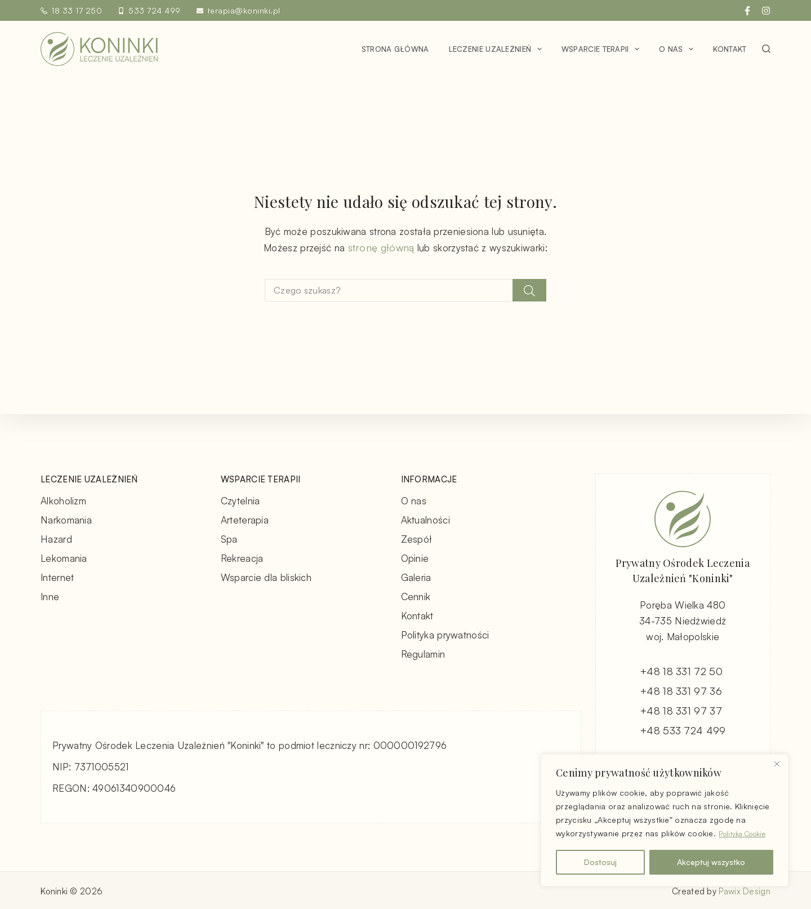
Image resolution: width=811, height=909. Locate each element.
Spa (229, 538)
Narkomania (66, 519)
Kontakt (729, 49)
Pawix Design (744, 889)
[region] (664, 813)
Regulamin (423, 653)
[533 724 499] (121, 10)
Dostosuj (600, 862)
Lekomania (64, 557)
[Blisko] (776, 750)
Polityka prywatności (445, 634)
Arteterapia (245, 519)
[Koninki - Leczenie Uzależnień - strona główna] (99, 49)
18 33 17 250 (76, 10)
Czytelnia (240, 500)
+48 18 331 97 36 (681, 691)
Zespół (417, 538)
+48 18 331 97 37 (681, 710)
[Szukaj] (766, 49)
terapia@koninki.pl (243, 10)
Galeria (416, 576)
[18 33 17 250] (44, 10)
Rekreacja (242, 557)
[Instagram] (765, 10)
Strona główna (395, 49)
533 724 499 (154, 10)
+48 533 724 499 (683, 730)
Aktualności (425, 519)
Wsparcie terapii (603, 49)
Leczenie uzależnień (497, 49)
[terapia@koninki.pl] (200, 10)
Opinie (415, 557)
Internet (57, 576)
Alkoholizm (63, 500)
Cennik (416, 595)
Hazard (56, 538)
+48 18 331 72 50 (682, 671)
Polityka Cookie (617, 834)
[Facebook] (747, 10)
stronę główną (381, 247)
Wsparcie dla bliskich (266, 576)
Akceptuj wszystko (711, 862)
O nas (678, 49)
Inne (50, 595)
